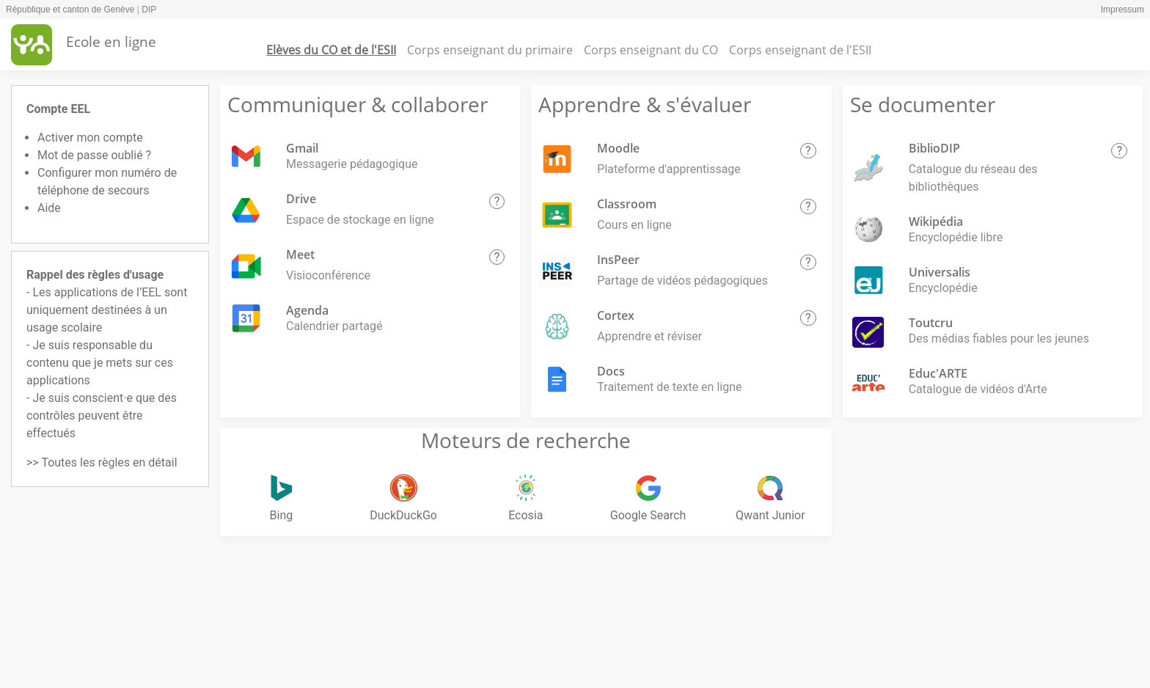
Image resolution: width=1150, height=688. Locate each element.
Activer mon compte (90, 137)
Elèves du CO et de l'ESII (331, 50)
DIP (149, 9)
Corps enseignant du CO (651, 50)
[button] (497, 201)
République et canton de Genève (70, 9)
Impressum (1122, 9)
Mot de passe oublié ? (94, 155)
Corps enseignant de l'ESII (800, 50)
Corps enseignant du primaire (490, 50)
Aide (49, 208)
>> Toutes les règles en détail (101, 462)
